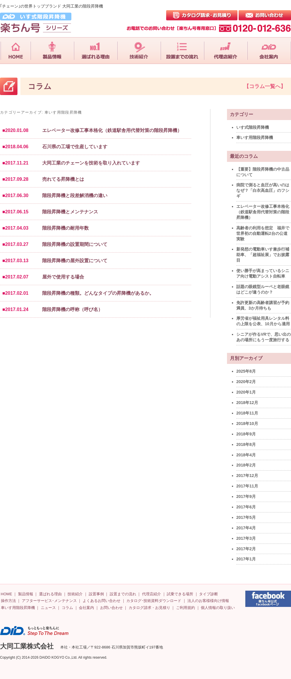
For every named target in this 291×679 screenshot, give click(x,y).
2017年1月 (246, 559)
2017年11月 (247, 486)
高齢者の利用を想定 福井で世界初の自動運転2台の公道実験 (262, 233)
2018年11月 (247, 413)
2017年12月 (247, 475)
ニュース (48, 607)
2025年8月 (246, 371)
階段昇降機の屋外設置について (74, 260)
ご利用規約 (185, 607)
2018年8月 (246, 444)
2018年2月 (246, 465)
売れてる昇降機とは (63, 179)
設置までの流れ (123, 594)
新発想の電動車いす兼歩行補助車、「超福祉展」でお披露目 (262, 254)
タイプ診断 (208, 594)
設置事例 (96, 594)
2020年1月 (246, 392)
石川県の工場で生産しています (74, 146)
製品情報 (25, 594)
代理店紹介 (151, 594)
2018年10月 (247, 423)
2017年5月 (246, 517)
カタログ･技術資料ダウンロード (153, 600)
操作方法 (8, 600)
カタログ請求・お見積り (149, 607)
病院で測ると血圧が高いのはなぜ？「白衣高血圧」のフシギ (262, 190)
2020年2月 (246, 381)
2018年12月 (247, 402)
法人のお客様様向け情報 (208, 600)
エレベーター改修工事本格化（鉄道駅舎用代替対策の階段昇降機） (112, 130)
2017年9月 (246, 496)
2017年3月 (246, 538)
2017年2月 (246, 548)
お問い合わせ (111, 607)
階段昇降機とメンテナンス (70, 211)
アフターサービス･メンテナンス (49, 600)
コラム (67, 607)
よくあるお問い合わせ (101, 600)
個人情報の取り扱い (218, 607)
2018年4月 (246, 455)
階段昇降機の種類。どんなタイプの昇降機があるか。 (98, 293)
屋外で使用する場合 (63, 276)
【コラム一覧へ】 (265, 86)
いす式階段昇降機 (252, 127)
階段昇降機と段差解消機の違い (74, 195)
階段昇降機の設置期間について (74, 244)
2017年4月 (246, 528)
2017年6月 (246, 507)
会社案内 (86, 607)
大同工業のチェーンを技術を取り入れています (91, 162)
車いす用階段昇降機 (254, 137)
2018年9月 (246, 434)
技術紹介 (75, 594)
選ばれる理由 (50, 594)
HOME (6, 594)
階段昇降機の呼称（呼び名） (72, 309)
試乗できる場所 (180, 594)
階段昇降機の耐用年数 (65, 228)
